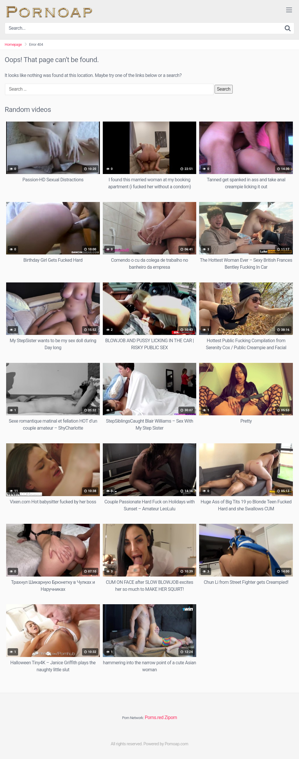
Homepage (13, 44)
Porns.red (154, 717)
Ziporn (170, 717)
